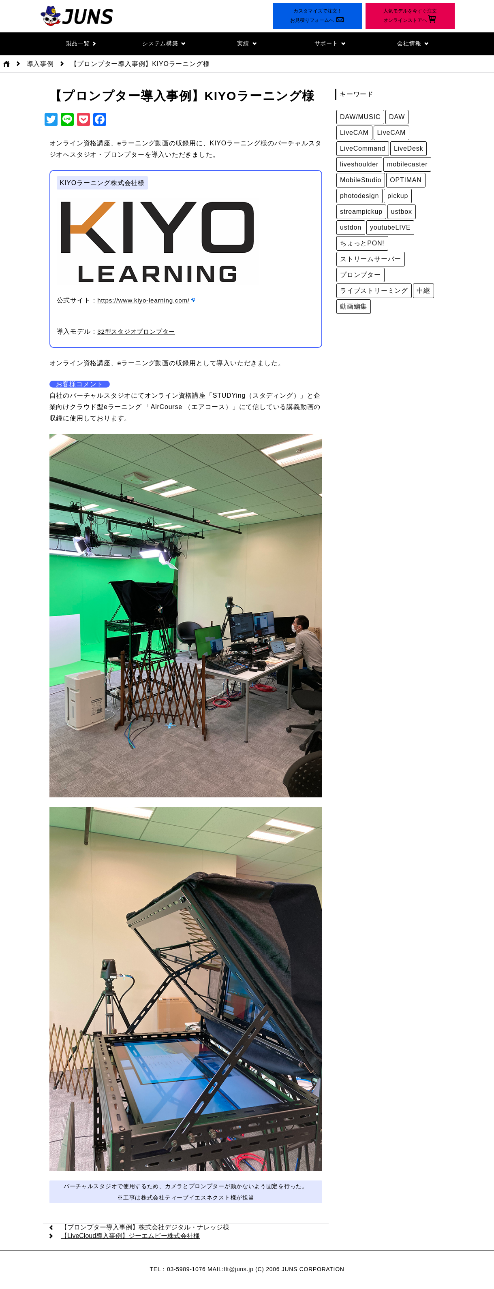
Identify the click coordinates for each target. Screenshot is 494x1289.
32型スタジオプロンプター (138, 331)
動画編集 (353, 306)
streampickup (361, 212)
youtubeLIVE (390, 227)
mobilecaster (407, 164)
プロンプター (360, 275)
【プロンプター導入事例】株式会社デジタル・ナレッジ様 (145, 1228)
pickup (397, 196)
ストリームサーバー (370, 259)
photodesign (359, 196)
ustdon (350, 227)
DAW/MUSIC (360, 117)
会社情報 (413, 43)
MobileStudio (360, 180)
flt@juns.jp (238, 1270)
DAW (397, 117)
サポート (330, 43)
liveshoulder (359, 164)
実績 (247, 43)
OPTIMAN (406, 180)
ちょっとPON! (362, 243)
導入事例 (40, 64)
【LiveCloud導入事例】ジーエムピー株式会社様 (130, 1236)
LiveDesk (408, 148)
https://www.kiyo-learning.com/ (146, 300)
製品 (81, 43)
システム (163, 43)
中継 (423, 291)
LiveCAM (354, 133)
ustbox (401, 212)
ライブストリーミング (374, 291)
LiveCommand (362, 148)
